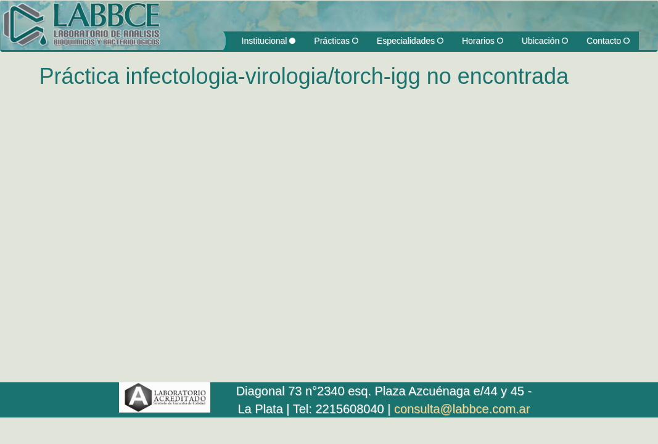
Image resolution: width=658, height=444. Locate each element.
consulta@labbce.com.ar (462, 409)
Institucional (269, 41)
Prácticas (336, 41)
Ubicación (545, 41)
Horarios (482, 41)
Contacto (608, 41)
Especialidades (410, 41)
